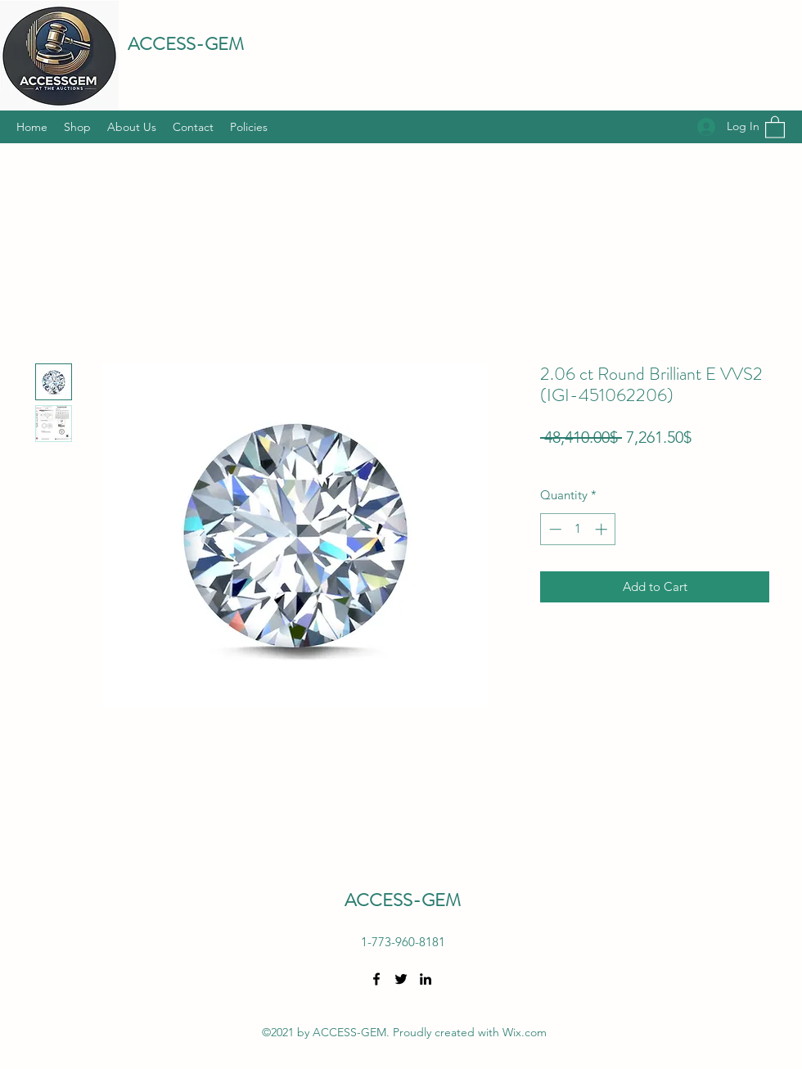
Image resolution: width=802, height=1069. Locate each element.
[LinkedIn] (425, 979)
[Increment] (603, 529)
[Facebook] (376, 979)
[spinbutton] (578, 529)
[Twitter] (401, 979)
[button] (775, 126)
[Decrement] (554, 529)
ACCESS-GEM (186, 43)
